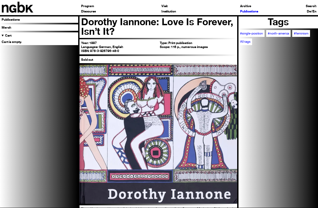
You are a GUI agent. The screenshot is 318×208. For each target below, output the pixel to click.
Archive (245, 6)
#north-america (278, 33)
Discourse (88, 11)
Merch (6, 27)
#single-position (251, 33)
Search (311, 6)
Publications (249, 11)
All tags (245, 42)
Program (87, 6)
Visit (164, 6)
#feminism (301, 33)
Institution (168, 11)
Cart (8, 35)
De (309, 11)
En (314, 11)
